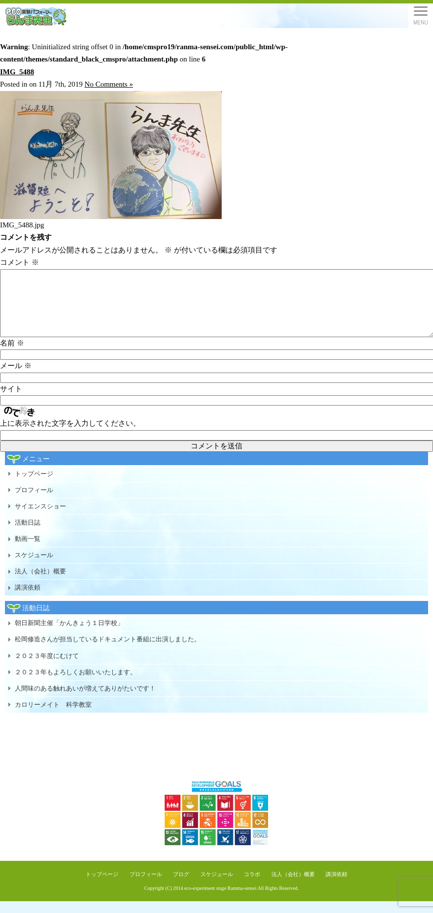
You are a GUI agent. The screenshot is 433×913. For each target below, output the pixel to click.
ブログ (181, 886)
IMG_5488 (17, 72)
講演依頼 (27, 599)
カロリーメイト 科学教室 (53, 716)
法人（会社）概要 (40, 583)
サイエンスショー (40, 518)
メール (16, 377)
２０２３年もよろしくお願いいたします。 (75, 684)
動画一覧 (27, 550)
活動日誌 (27, 534)
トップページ (34, 485)
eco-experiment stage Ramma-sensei (220, 900)
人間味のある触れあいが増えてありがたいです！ (85, 700)
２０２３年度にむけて (47, 667)
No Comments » (109, 84)
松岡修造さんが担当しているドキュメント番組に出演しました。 (107, 651)
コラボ (252, 886)
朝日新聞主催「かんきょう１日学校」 (69, 634)
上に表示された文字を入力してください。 (70, 435)
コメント (19, 262)
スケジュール (34, 566)
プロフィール (34, 501)
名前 (12, 355)
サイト (11, 401)
